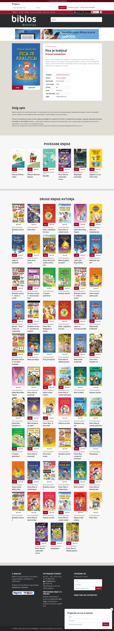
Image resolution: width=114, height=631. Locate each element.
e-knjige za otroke (50, 46)
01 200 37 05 (49, 579)
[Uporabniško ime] (22, 8)
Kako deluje (46, 12)
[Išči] (76, 19)
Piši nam (53, 12)
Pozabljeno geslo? (73, 7)
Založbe (21, 12)
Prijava (99, 588)
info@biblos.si (50, 581)
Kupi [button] (17, 87)
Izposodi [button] (31, 87)
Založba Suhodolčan (62, 75)
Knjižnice (15, 12)
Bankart (25, 587)
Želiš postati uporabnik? (87, 7)
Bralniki (26, 12)
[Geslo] (45, 8)
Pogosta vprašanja (35, 12)
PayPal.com (16, 587)
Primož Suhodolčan (55, 54)
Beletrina (35, 628)
